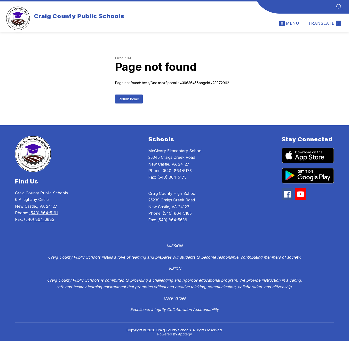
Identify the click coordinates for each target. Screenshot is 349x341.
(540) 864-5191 (43, 212)
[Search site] (339, 7)
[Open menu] (289, 23)
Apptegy (185, 334)
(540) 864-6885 (39, 219)
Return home (129, 99)
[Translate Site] (324, 23)
